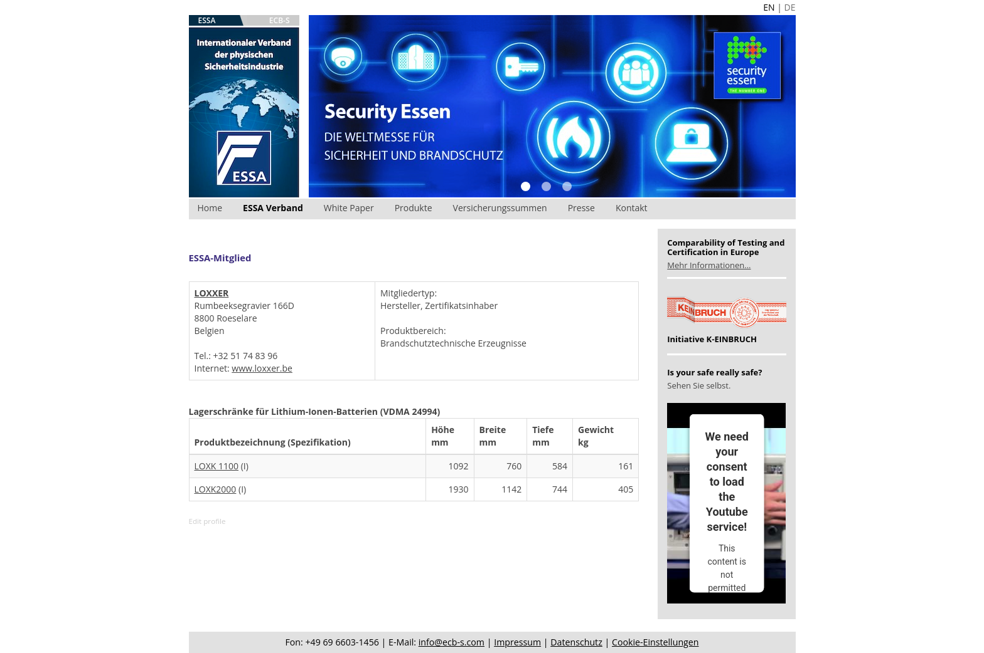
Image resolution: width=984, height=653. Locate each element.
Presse (581, 208)
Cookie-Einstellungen (655, 642)
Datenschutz (576, 642)
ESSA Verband (273, 208)
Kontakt (632, 208)
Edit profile (207, 521)
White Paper (349, 208)
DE (790, 7)
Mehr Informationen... (709, 265)
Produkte (413, 208)
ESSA (207, 20)
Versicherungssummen (500, 208)
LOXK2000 (216, 489)
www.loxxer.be (262, 368)
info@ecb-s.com (451, 642)
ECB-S (279, 20)
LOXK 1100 (217, 466)
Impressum (517, 642)
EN (768, 7)
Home (210, 208)
